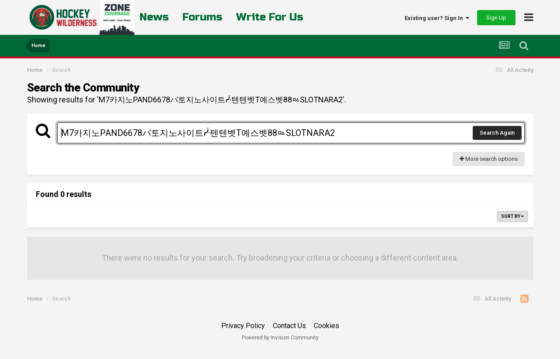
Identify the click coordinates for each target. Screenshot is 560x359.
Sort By (512, 216)
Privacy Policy (243, 326)
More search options (489, 159)
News (154, 17)
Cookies (326, 326)
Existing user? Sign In (437, 18)
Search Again (497, 132)
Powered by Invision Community (280, 338)
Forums (202, 17)
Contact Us (289, 326)
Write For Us (269, 17)
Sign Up (496, 17)
